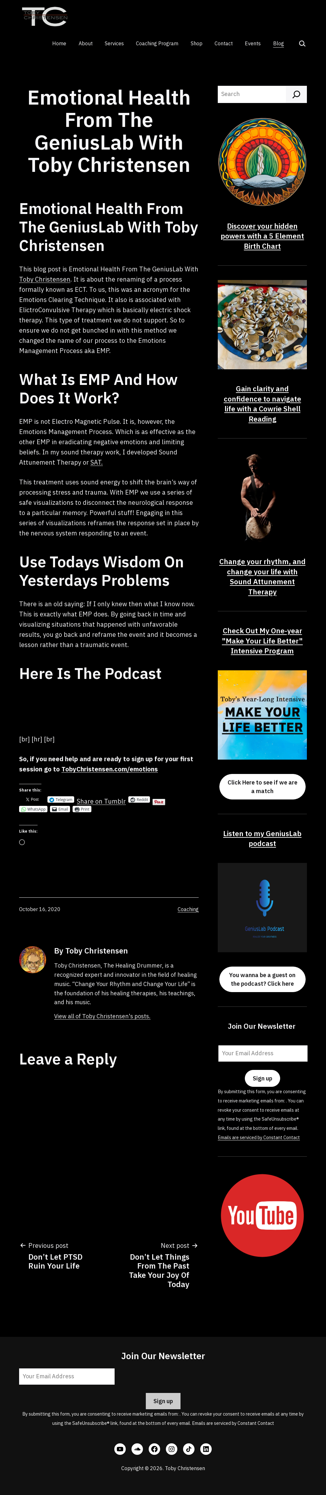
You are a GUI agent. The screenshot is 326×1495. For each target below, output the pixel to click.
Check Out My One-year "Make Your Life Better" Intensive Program (262, 640)
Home (59, 43)
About (86, 43)
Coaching (188, 909)
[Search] (296, 94)
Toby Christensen (44, 279)
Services (114, 43)
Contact (224, 43)
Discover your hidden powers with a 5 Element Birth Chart (262, 236)
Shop (196, 43)
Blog (278, 43)
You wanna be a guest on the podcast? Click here (262, 979)
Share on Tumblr (101, 799)
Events (253, 43)
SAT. (96, 462)
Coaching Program (157, 43)
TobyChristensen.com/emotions (109, 769)
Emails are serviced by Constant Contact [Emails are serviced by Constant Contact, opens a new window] (259, 1137)
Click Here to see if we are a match (262, 787)
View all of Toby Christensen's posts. (102, 1016)
